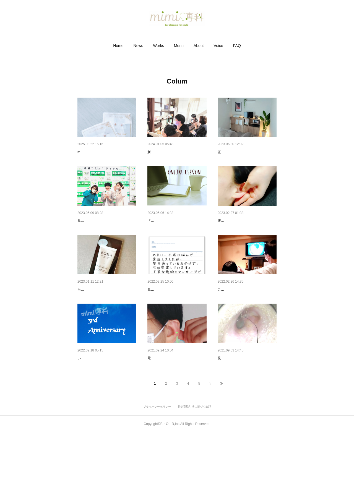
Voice (218, 45)
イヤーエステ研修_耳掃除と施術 (175, 152)
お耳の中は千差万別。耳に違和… (247, 401)
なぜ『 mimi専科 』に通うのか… (175, 318)
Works (158, 45)
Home (118, 45)
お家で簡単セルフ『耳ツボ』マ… (176, 401)
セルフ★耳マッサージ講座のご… (176, 235)
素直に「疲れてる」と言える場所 (247, 318)
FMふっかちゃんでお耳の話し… (105, 235)
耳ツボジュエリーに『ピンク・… (106, 152)
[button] (118, 45)
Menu (179, 45)
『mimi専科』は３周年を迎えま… (106, 401)
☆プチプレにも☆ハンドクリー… (106, 318)
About (199, 45)
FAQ (237, 45)
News (138, 45)
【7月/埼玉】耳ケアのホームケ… (246, 152)
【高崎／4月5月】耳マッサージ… (247, 235)
